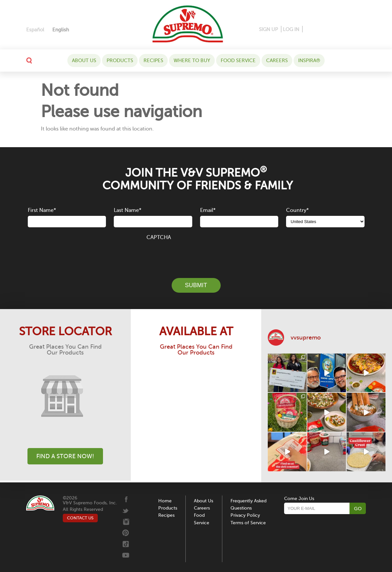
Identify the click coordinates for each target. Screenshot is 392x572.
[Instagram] (330, 30)
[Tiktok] (351, 30)
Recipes (153, 60)
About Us (84, 60)
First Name (42, 210)
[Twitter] (341, 30)
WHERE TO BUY (192, 60)
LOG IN (291, 29)
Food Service (238, 60)
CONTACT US (80, 517)
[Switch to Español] (35, 29)
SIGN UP (268, 29)
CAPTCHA (158, 237)
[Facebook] (308, 30)
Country (297, 210)
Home (165, 500)
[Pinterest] (318, 30)
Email (207, 210)
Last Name (127, 210)
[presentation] (196, 255)
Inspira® (309, 60)
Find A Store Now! (65, 456)
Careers (277, 60)
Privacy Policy (245, 515)
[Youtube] (360, 30)
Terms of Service (248, 522)
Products (120, 60)
